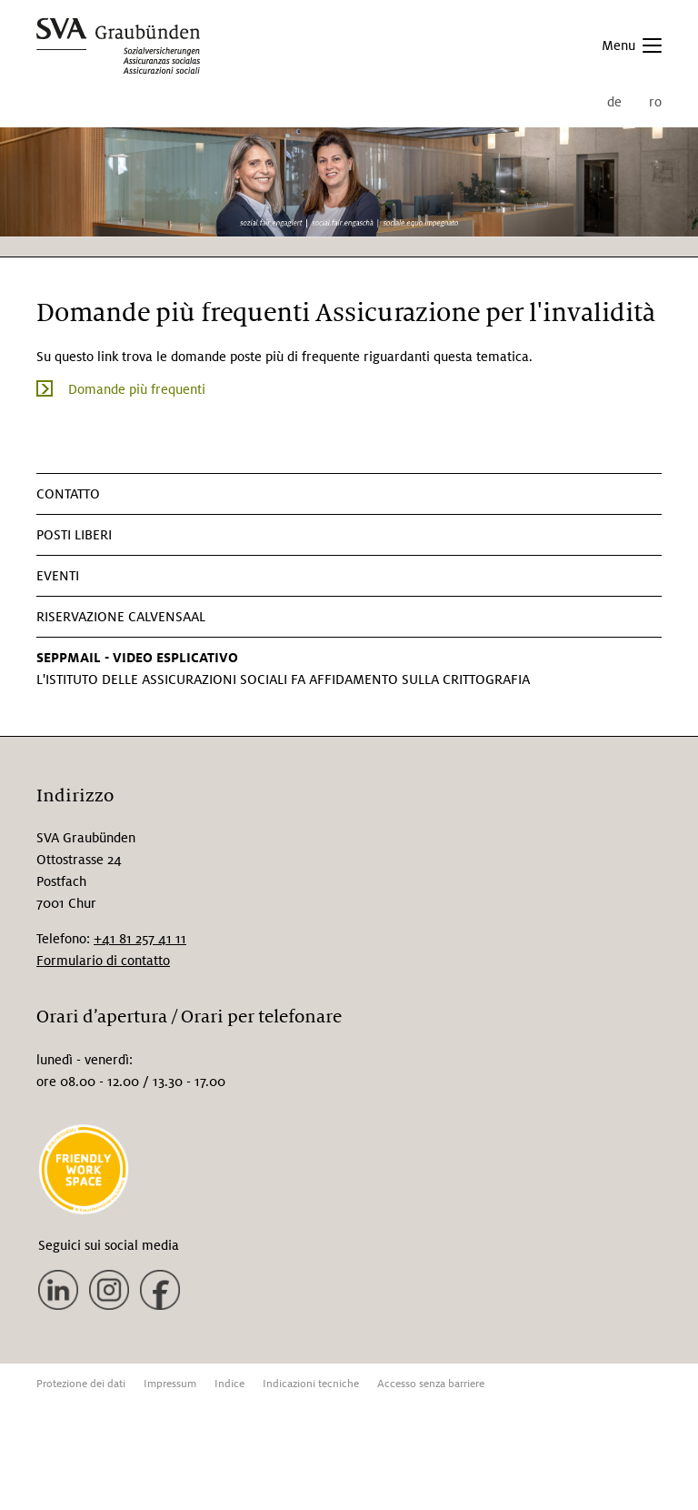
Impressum (170, 1384)
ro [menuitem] (655, 102)
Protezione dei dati (80, 1384)
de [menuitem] (614, 102)
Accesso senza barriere (430, 1384)
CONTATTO (68, 494)
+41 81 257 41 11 (140, 938)
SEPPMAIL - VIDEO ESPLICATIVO (137, 657)
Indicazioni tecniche (311, 1384)
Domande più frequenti (136, 389)
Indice (229, 1384)
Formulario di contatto (103, 960)
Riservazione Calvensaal (120, 616)
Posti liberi (74, 535)
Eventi (57, 576)
